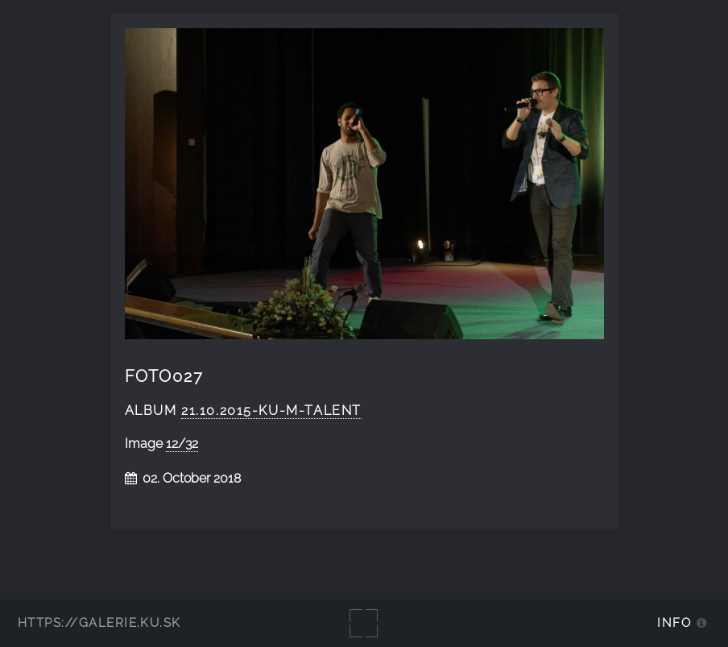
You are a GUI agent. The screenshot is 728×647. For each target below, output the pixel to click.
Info (674, 622)
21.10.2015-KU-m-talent (271, 410)
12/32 (182, 443)
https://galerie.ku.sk (99, 622)
